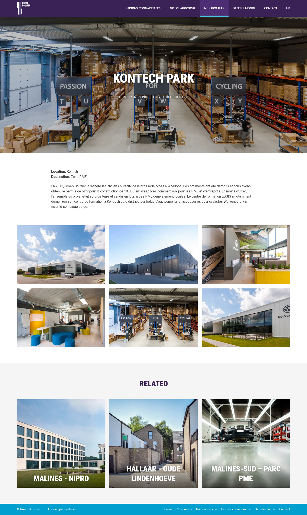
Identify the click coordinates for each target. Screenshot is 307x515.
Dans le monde (244, 8)
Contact (270, 8)
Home (124, 97)
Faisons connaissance (143, 8)
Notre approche (183, 8)
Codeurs (70, 509)
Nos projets (214, 8)
